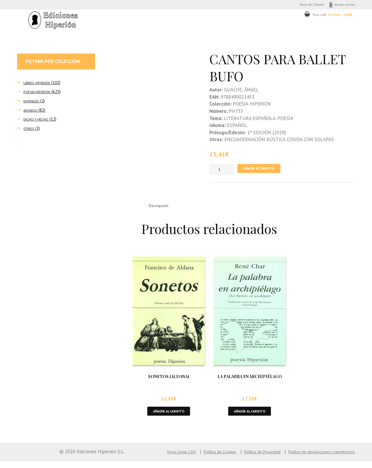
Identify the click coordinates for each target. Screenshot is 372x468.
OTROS (29, 130)
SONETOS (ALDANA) (168, 381)
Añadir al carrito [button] (169, 417)
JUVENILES (33, 103)
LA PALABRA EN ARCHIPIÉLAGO (249, 381)
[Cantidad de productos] (221, 171)
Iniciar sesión (343, 5)
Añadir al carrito (264, 171)
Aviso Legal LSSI (149, 458)
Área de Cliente (302, 5)
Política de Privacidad (244, 458)
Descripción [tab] (162, 210)
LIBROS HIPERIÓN (39, 84)
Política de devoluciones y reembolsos (314, 458)
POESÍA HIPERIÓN (39, 93)
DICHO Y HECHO (38, 121)
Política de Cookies (194, 458)
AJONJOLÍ (31, 112)
